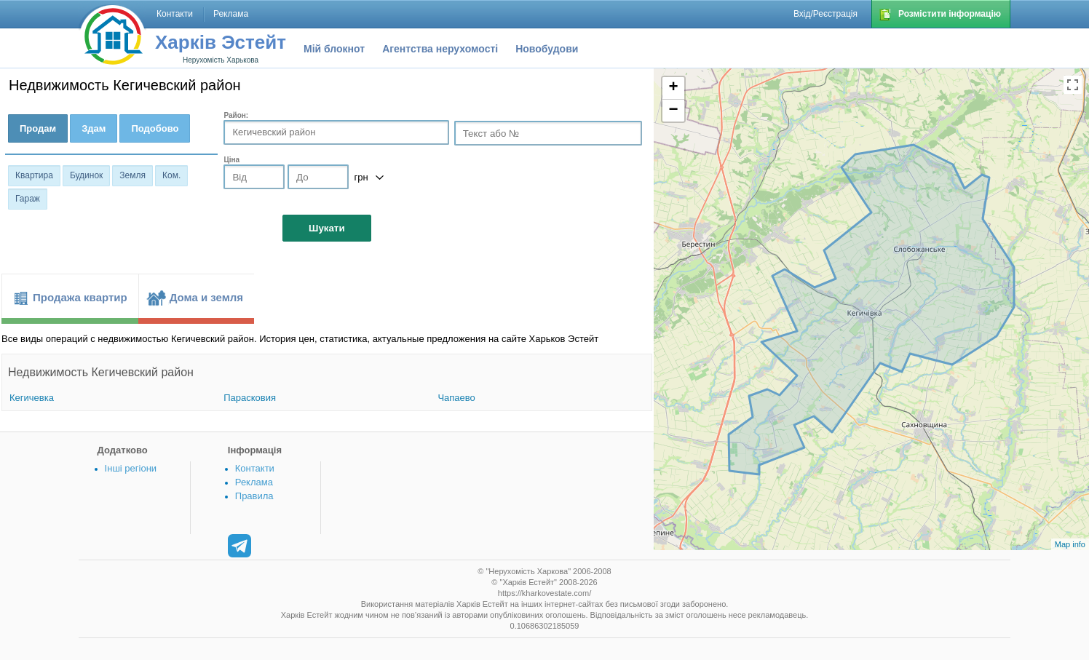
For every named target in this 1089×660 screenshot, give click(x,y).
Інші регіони (131, 468)
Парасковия (249, 397)
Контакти (254, 468)
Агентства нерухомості (440, 49)
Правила (254, 495)
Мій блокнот (334, 49)
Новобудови (546, 49)
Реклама (254, 482)
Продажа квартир (80, 297)
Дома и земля (206, 297)
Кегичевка (31, 397)
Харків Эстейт (220, 42)
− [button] (673, 111)
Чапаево (456, 397)
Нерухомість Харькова (220, 60)
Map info (1070, 544)
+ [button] (673, 88)
